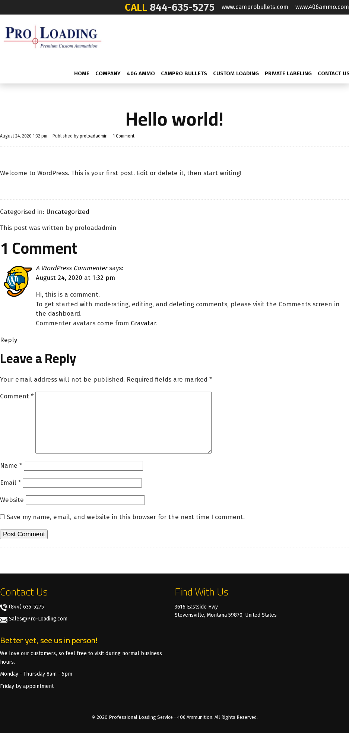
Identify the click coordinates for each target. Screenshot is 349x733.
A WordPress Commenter (71, 268)
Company (108, 73)
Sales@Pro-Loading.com (38, 619)
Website (12, 500)
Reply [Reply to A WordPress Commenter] (8, 340)
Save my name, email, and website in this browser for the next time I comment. (126, 517)
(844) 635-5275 (26, 607)
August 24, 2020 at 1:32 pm (75, 278)
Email (10, 483)
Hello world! (174, 118)
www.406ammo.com (322, 6)
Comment (17, 396)
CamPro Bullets (184, 73)
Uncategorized (67, 212)
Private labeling (288, 73)
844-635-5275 (182, 7)
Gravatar (143, 323)
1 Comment (123, 136)
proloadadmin (94, 136)
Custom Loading (236, 73)
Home (81, 73)
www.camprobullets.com (255, 6)
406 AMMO (141, 73)
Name (11, 466)
